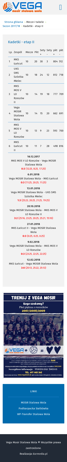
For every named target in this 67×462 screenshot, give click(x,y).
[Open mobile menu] (60, 7)
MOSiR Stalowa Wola (33, 402)
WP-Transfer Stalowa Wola (33, 414)
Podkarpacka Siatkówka (33, 408)
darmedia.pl (40, 453)
